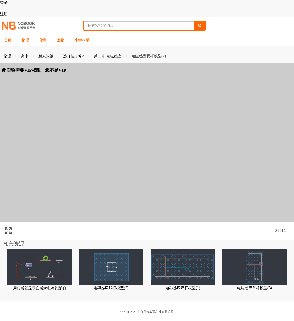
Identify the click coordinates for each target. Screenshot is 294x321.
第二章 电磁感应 (108, 56)
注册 (4, 14)
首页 (8, 40)
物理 (25, 40)
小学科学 (81, 40)
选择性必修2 (74, 56)
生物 (60, 40)
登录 (4, 3)
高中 (25, 56)
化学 (43, 40)
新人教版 (46, 56)
